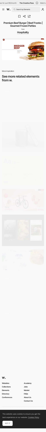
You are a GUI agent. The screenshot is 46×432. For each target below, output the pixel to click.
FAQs (26, 394)
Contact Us (28, 401)
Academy (28, 383)
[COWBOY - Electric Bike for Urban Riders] (23, 200)
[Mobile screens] (23, 230)
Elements (5, 390)
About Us (27, 397)
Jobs (26, 387)
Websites (5, 383)
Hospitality (23, 32)
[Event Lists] (23, 102)
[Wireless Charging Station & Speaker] (23, 137)
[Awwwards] (8, 9)
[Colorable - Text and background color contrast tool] (23, 170)
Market (26, 390)
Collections (6, 387)
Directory (5, 394)
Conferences (7, 397)
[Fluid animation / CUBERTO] (23, 324)
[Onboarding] (23, 290)
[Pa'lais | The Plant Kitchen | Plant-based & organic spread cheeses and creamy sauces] (23, 260)
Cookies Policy (33, 417)
